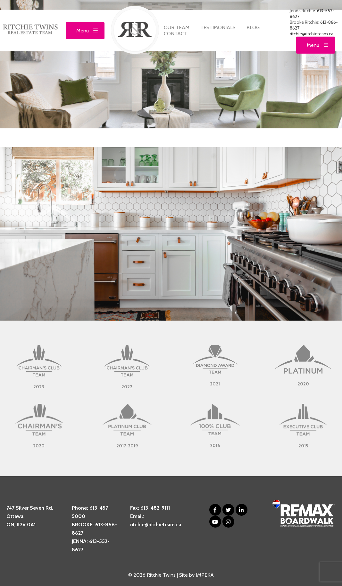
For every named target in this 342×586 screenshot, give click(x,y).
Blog (253, 27)
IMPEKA (205, 575)
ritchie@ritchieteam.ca (311, 34)
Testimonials (218, 27)
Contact (175, 33)
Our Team (176, 27)
